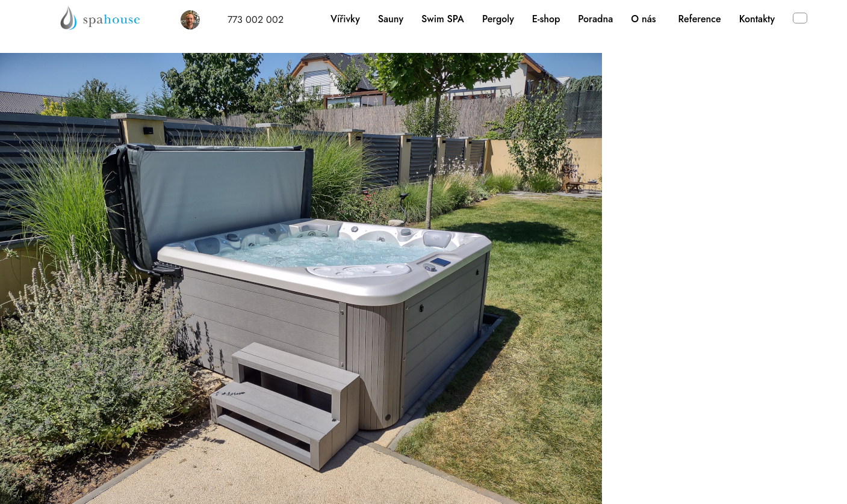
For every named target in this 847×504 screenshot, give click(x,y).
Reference (699, 19)
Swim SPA (442, 19)
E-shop (546, 19)
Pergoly (498, 19)
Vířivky (345, 19)
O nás (643, 19)
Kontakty (757, 19)
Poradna (595, 19)
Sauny (390, 19)
